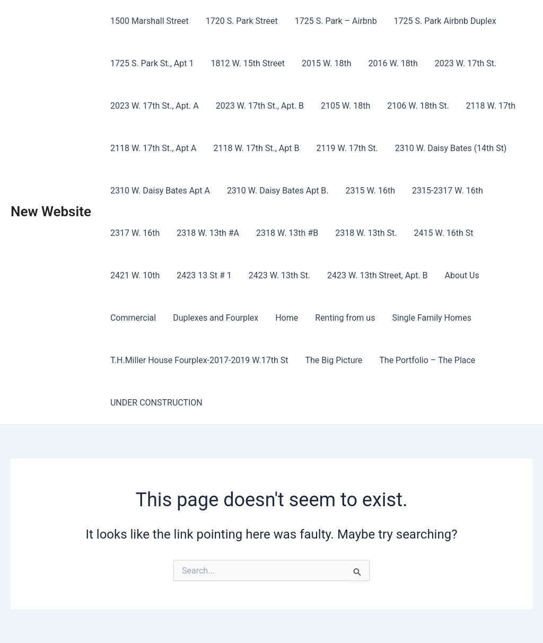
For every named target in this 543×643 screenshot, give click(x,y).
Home (286, 318)
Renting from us (345, 318)
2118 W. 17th (490, 106)
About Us (462, 275)
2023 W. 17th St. (465, 63)
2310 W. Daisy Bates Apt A (160, 191)
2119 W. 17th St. (347, 148)
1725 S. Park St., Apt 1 (152, 63)
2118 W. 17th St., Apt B (256, 148)
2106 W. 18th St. (418, 106)
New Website (51, 211)
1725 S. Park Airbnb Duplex (445, 21)
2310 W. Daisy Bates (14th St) (451, 148)
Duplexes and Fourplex (215, 318)
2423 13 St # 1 (204, 275)
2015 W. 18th (326, 63)
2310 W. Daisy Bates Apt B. (278, 191)
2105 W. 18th (345, 106)
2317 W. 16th (135, 233)
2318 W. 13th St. (366, 233)
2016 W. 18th (392, 63)
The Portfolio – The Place (427, 360)
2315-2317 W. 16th (447, 191)
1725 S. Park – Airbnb (336, 21)
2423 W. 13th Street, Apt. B (377, 275)
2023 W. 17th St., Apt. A (154, 106)
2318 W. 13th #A (208, 233)
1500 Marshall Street (149, 21)
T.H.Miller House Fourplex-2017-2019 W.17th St (199, 360)
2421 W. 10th (135, 275)
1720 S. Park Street (242, 21)
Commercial (133, 318)
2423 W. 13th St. (279, 275)
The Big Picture (334, 360)
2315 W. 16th (370, 191)
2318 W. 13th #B (287, 233)
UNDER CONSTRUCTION (156, 403)
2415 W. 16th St (443, 233)
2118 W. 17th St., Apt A (153, 148)
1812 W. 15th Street (248, 63)
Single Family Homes (431, 318)
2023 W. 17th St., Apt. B (260, 106)
